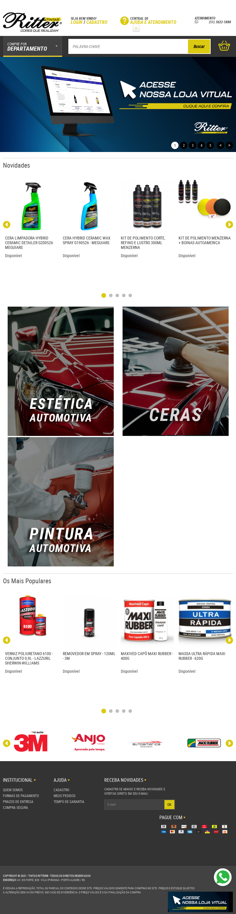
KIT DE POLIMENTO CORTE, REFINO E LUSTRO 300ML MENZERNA (143, 242)
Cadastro (96, 22)
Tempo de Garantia (69, 801)
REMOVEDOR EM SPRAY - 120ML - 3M (89, 656)
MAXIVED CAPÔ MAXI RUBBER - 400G (147, 656)
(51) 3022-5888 (213, 21)
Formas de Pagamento (21, 795)
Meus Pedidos (64, 795)
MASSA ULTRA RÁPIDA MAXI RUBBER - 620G (202, 656)
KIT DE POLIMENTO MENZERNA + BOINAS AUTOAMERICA (205, 240)
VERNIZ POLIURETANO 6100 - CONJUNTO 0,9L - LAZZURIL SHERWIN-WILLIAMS (29, 658)
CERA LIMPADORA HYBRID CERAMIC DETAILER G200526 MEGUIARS (29, 242)
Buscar (199, 46)
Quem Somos (13, 789)
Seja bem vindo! (83, 18)
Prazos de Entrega (18, 801)
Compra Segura (15, 807)
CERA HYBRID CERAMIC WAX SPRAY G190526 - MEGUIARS (86, 240)
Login (76, 22)
